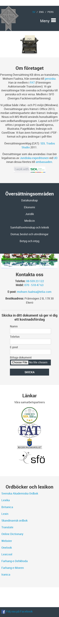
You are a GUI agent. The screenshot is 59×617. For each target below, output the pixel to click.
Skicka (30, 372)
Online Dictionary (12, 534)
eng (41, 11)
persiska (50, 78)
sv (33, 11)
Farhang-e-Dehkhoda (14, 561)
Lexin (4, 514)
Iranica (5, 574)
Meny (45, 20)
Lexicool (6, 554)
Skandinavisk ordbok (14, 520)
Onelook (6, 547)
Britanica (7, 507)
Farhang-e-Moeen (12, 568)
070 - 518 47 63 (33, 285)
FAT (32, 82)
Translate (7, 527)
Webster (6, 541)
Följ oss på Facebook (17, 611)
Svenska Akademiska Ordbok (19, 493)
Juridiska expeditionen (34, 158)
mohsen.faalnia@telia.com (34, 292)
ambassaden (44, 162)
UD (55, 158)
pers (50, 11)
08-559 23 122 (35, 281)
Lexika (5, 500)
